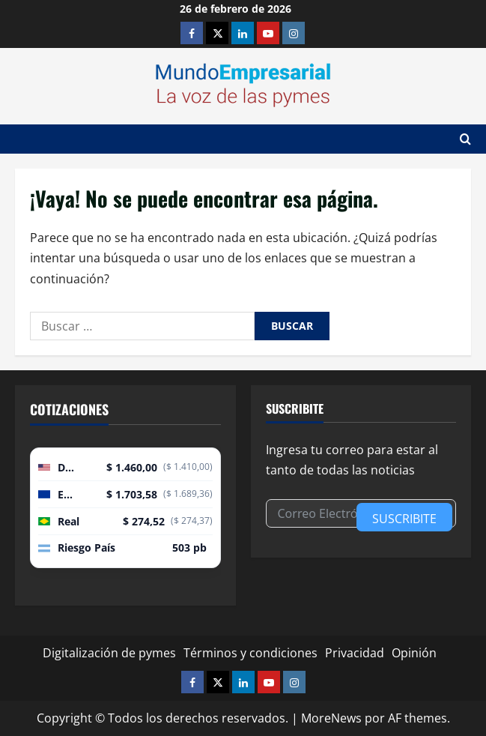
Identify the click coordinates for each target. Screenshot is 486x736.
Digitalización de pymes (109, 653)
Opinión (414, 653)
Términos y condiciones (250, 653)
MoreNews (331, 718)
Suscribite (404, 518)
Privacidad (354, 653)
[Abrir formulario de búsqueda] (465, 139)
